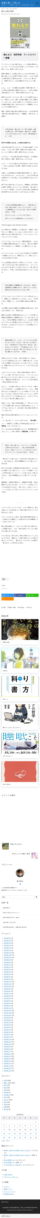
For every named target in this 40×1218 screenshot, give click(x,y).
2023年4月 (7, 972)
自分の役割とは (9, 1160)
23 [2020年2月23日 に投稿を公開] (4, 1137)
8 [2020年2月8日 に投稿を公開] (35, 1125)
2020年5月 (7, 1056)
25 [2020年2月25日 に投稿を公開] (15, 1137)
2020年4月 (7, 1058)
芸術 (5, 1104)
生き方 (29, 607)
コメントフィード (9, 1191)
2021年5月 (7, 1027)
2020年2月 (7, 1063)
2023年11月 (8, 955)
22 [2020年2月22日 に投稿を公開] (36, 1133)
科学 (5, 1102)
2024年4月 (7, 943)
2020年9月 (7, 1046)
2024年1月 (7, 950)
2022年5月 (7, 998)
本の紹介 (21, 607)
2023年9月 (7, 960)
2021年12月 (8, 1010)
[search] (36, 897)
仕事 (7, 8)
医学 (5, 1085)
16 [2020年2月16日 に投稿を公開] (4, 1133)
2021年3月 (7, 1032)
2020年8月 (7, 1049)
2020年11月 (8, 1042)
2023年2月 (7, 977)
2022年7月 (7, 993)
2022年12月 (8, 981)
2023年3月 (7, 974)
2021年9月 (7, 1018)
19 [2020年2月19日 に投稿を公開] (20, 1133)
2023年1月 (7, 979)
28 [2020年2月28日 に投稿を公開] (30, 1137)
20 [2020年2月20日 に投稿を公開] (25, 1133)
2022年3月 (7, 1003)
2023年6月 (7, 967)
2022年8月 (7, 991)
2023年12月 (8, 952)
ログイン (7, 1187)
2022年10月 (8, 986)
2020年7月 (7, 1051)
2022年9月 (7, 989)
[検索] (20, 897)
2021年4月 (7, 1030)
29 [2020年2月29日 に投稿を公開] (36, 1137)
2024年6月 (7, 938)
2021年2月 (7, 1034)
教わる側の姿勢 (13, 8)
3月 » (8, 1140)
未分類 (6, 1092)
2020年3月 (7, 1061)
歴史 (5, 1097)
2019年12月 (8, 1068)
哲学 (5, 1088)
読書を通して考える (10, 3)
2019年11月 (8, 1070)
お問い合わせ (8, 1174)
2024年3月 (7, 945)
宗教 (5, 1090)
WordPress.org (9, 1194)
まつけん (20, 881)
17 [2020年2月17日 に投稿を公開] (9, 1133)
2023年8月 (7, 962)
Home (3, 8)
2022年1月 (7, 1008)
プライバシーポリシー (11, 1177)
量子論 (6, 1109)
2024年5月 (7, 940)
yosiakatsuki (19, 1210)
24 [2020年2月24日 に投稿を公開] (9, 1137)
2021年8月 (7, 1020)
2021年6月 (7, 1025)
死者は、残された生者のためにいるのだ (17, 1150)
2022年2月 (7, 1005)
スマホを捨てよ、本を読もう (13, 1165)
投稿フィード (8, 1189)
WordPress (30, 1210)
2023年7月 (7, 965)
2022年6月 (7, 996)
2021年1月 (7, 1037)
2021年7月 (7, 1022)
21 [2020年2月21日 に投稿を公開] (30, 1133)
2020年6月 (7, 1054)
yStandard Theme (11, 1210)
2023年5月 (7, 969)
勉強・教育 (12, 607)
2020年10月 (8, 1044)
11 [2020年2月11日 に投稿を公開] (15, 1129)
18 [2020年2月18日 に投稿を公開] (15, 1133)
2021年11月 (8, 1013)
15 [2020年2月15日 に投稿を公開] (36, 1129)
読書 (5, 1107)
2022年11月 (8, 984)
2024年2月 (7, 948)
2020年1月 (7, 1066)
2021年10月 (8, 1015)
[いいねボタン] (3, 579)
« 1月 (3, 1140)
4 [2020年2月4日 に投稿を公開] (14, 1125)
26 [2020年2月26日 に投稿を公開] (20, 1137)
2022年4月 (7, 1001)
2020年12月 (8, 1039)
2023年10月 (8, 957)
